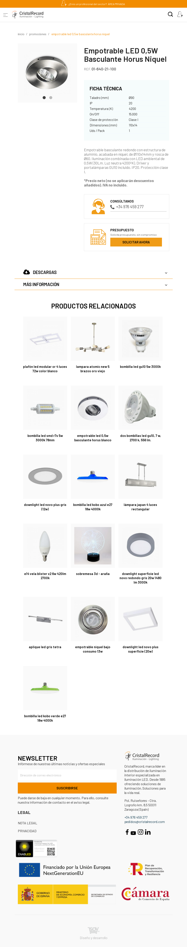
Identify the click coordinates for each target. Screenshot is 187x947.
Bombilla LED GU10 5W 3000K (140, 367)
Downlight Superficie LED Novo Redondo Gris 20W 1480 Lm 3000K (141, 578)
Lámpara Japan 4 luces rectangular (140, 507)
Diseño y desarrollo (93, 933)
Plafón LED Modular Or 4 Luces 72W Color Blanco (45, 369)
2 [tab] (51, 97)
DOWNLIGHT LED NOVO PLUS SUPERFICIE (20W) (140, 649)
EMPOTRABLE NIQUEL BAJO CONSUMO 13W (92, 649)
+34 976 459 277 (126, 206)
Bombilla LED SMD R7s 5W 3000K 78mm (45, 438)
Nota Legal (27, 823)
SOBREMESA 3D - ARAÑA (93, 574)
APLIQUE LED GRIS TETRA (45, 647)
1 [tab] (44, 97)
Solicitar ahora (136, 242)
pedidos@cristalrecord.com (144, 821)
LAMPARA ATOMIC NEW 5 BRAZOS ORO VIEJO (92, 369)
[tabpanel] (47, 73)
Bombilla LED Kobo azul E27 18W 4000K (92, 507)
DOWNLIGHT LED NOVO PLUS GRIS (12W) (45, 507)
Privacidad (27, 831)
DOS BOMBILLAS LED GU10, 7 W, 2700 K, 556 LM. (140, 438)
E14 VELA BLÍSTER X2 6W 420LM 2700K (45, 576)
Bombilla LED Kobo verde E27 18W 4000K (45, 718)
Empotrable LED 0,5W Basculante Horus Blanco (92, 438)
